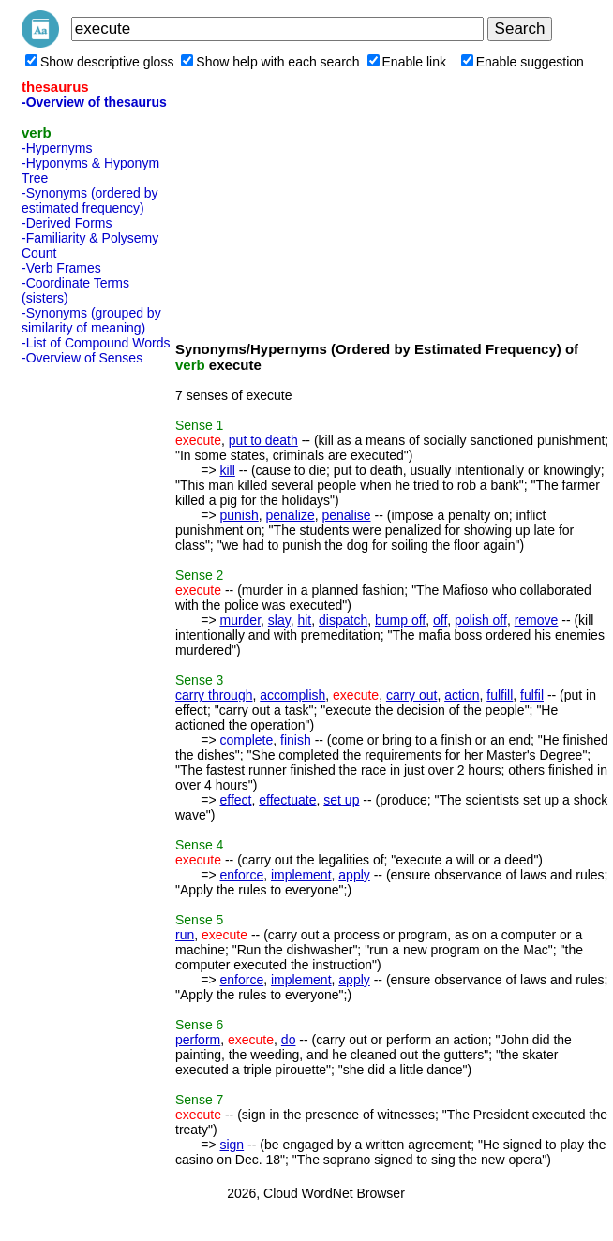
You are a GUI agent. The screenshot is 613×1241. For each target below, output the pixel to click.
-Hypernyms (57, 147)
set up (341, 799)
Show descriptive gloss (99, 61)
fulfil (532, 694)
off (440, 620)
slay (279, 620)
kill (226, 470)
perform (197, 1039)
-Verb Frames (61, 267)
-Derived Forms (67, 222)
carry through (213, 694)
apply (353, 874)
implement (301, 874)
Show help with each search (270, 61)
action (461, 694)
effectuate (287, 799)
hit (304, 620)
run (184, 934)
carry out (411, 694)
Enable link (407, 61)
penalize (290, 515)
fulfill (499, 694)
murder (240, 620)
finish (295, 739)
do (288, 1039)
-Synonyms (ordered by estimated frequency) (90, 200)
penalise (345, 515)
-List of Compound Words (96, 342)
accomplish (292, 694)
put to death (263, 440)
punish (238, 515)
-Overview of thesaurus (94, 102)
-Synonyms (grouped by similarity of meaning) (91, 320)
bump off (400, 620)
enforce (241, 874)
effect (235, 799)
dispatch (343, 620)
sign (231, 1144)
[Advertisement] (97, 653)
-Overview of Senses (82, 357)
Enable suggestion (522, 61)
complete (246, 739)
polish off (481, 620)
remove (537, 620)
